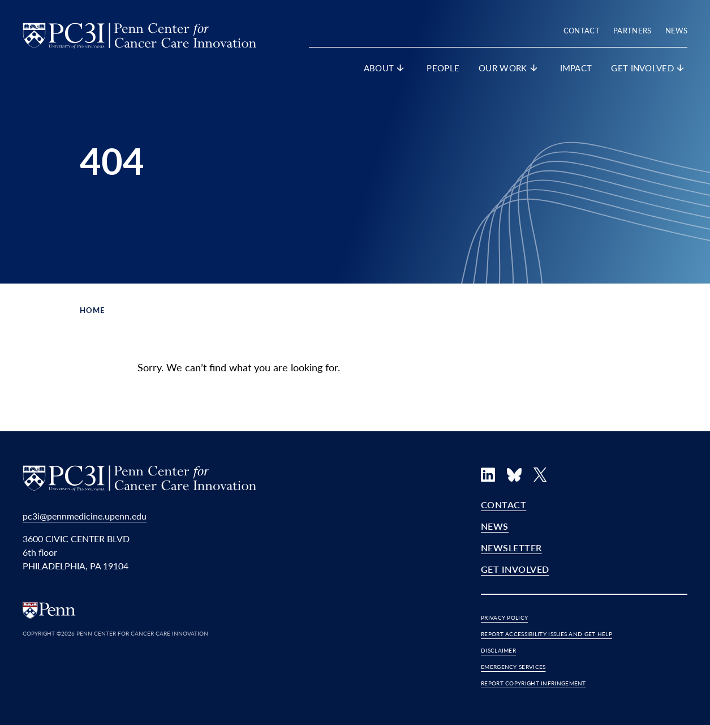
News (676, 30)
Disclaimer (498, 650)
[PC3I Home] (139, 34)
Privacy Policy (504, 617)
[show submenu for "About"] (400, 70)
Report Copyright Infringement (533, 683)
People (443, 68)
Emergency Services (513, 667)
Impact (576, 68)
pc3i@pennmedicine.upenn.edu (85, 515)
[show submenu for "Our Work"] (534, 70)
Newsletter (511, 547)
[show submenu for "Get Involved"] (680, 70)
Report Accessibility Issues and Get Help (546, 634)
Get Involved (515, 569)
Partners (632, 30)
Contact (581, 30)
